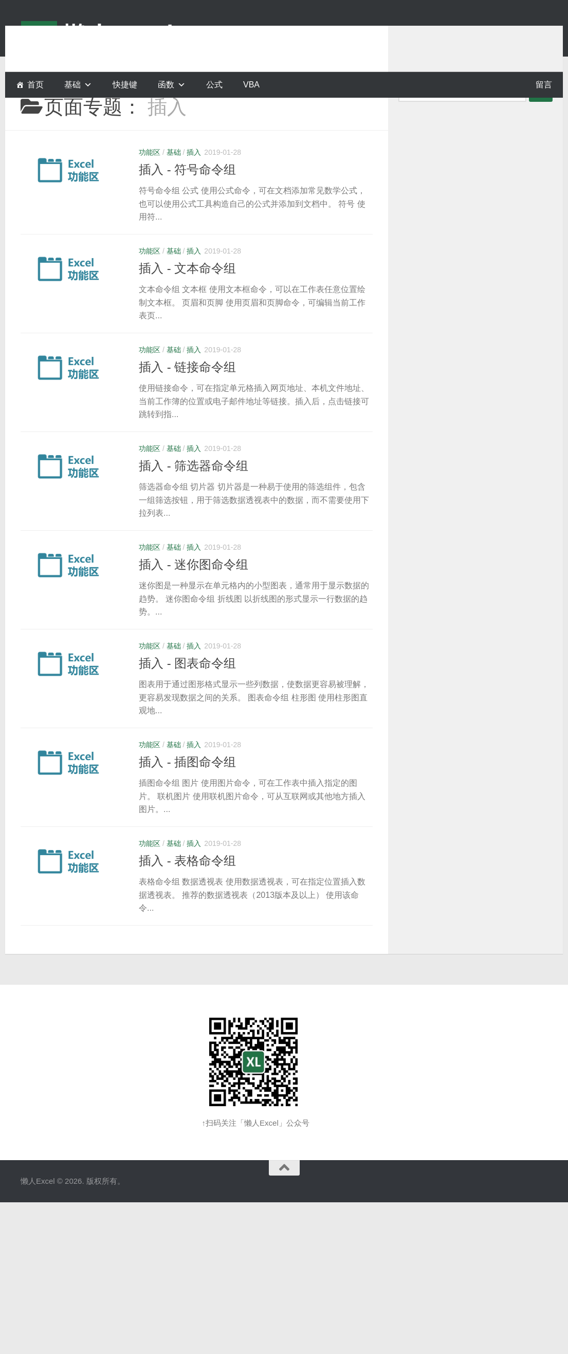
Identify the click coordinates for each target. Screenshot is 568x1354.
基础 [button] (72, 84)
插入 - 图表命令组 (187, 689)
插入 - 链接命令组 (187, 393)
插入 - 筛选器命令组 (193, 491)
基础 (174, 178)
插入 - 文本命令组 (187, 294)
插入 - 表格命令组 (187, 886)
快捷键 (125, 84)
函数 (166, 84)
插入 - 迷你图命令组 (193, 590)
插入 (194, 178)
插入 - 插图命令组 (187, 788)
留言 (544, 84)
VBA (251, 84)
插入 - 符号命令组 (187, 195)
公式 (214, 84)
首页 (35, 84)
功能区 (149, 178)
